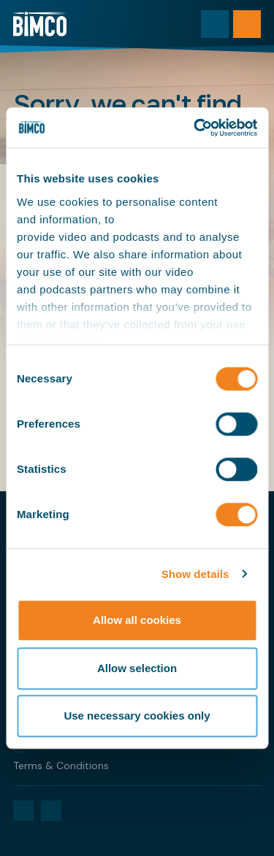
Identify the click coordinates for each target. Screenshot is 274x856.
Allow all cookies (137, 620)
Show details (195, 574)
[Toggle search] (215, 24)
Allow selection (137, 668)
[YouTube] (51, 811)
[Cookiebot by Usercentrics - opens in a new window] (195, 127)
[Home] (39, 24)
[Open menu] (247, 24)
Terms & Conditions (61, 765)
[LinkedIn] (23, 811)
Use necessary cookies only (137, 715)
